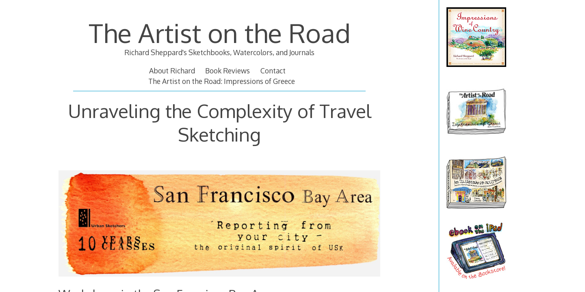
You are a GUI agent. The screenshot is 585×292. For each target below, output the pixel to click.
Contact (273, 70)
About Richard (172, 70)
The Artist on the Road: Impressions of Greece (221, 81)
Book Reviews (227, 70)
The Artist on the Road (220, 32)
